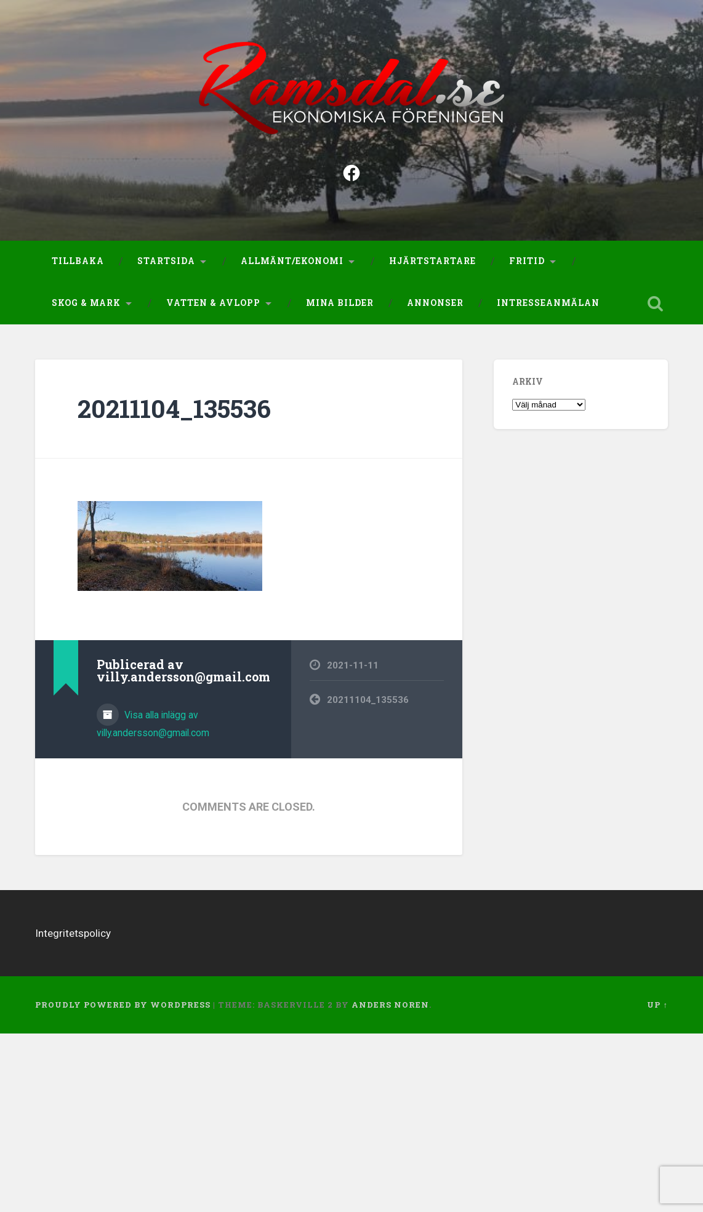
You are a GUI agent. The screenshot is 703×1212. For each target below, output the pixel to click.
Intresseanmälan (548, 305)
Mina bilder (340, 305)
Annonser (435, 305)
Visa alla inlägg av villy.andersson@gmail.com (153, 726)
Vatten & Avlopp (213, 305)
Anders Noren (390, 1007)
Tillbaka (78, 264)
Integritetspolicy (73, 935)
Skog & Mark (86, 305)
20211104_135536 (174, 411)
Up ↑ (657, 1007)
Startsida (166, 264)
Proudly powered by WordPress (123, 1007)
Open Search (655, 306)
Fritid (527, 264)
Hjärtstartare (432, 264)
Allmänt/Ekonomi (292, 264)
